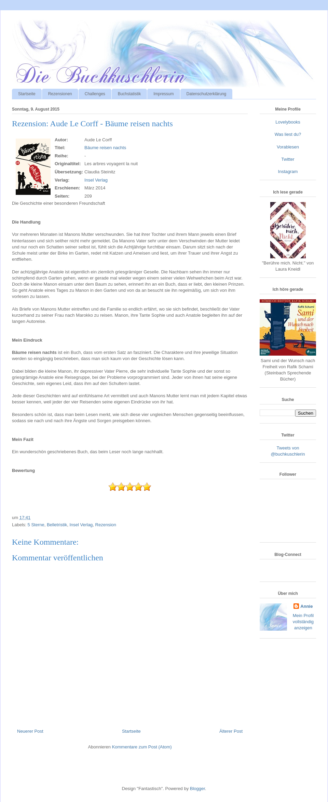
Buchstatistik (129, 93)
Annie (306, 606)
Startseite (27, 93)
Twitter (287, 159)
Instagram (288, 171)
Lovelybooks (287, 122)
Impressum (163, 93)
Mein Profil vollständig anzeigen (303, 621)
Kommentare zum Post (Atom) (142, 746)
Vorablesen (288, 146)
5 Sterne (36, 524)
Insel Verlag (96, 180)
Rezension (105, 524)
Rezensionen (60, 93)
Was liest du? (288, 134)
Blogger (197, 788)
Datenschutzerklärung (207, 93)
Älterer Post (231, 731)
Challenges (95, 93)
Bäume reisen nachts (105, 147)
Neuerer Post (30, 731)
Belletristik (57, 524)
